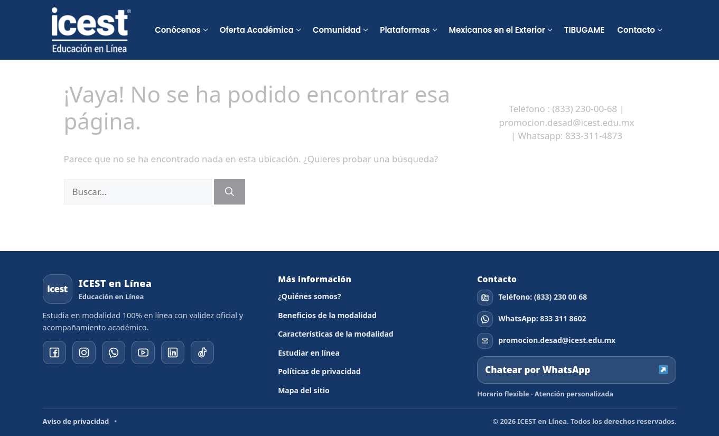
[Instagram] (84, 352)
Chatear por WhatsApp (576, 370)
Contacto (636, 29)
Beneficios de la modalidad (327, 315)
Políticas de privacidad (319, 371)
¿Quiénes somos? (309, 296)
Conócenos (178, 29)
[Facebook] (54, 352)
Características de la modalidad (336, 334)
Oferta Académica (257, 29)
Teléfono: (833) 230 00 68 (542, 297)
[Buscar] (229, 192)
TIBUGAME (584, 29)
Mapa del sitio (304, 390)
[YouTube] (143, 352)
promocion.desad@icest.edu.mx (556, 340)
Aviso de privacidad (76, 421)
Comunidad (337, 29)
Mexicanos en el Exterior (497, 29)
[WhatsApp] (113, 352)
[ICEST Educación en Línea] (91, 29)
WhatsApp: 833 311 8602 (542, 318)
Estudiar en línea (309, 353)
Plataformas (404, 29)
